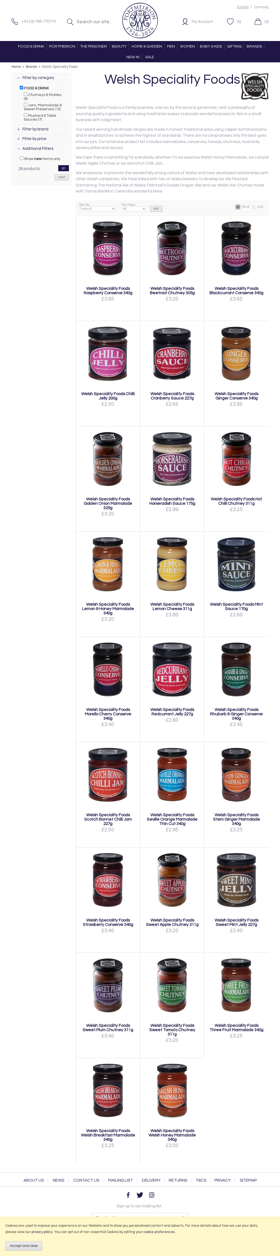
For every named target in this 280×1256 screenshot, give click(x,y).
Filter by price (34, 139)
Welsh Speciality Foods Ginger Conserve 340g (236, 396)
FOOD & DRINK (31, 46)
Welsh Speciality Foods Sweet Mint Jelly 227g (236, 922)
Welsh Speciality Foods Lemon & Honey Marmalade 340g (108, 608)
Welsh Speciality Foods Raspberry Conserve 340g (108, 290)
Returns (178, 1180)
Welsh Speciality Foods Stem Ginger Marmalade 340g (236, 819)
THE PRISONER (93, 46)
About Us (34, 1180)
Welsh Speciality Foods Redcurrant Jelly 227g (172, 711)
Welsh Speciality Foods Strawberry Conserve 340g (108, 922)
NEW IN (132, 57)
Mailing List (120, 1180)
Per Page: (133, 207)
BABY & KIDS (211, 46)
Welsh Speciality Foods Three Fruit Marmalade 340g (236, 1027)
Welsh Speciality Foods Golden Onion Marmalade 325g (108, 503)
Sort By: (97, 207)
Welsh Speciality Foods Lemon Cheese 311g (172, 606)
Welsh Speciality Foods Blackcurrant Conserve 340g (236, 290)
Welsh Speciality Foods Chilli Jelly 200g (108, 396)
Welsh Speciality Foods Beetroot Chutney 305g (172, 290)
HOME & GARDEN (147, 46)
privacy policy (41, 1232)
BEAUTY (119, 46)
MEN (171, 46)
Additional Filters (37, 149)
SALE (149, 57)
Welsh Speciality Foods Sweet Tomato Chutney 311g (172, 1029)
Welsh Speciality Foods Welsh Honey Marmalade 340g (172, 1135)
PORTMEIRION (62, 46)
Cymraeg (261, 7)
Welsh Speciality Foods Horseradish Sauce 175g (172, 501)
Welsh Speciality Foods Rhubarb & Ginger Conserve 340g (236, 714)
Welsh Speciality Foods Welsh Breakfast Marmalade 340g (108, 1135)
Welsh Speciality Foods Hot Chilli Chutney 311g (236, 501)
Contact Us (86, 1180)
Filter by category (38, 78)
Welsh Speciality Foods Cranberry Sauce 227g (172, 396)
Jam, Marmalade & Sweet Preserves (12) (43, 107)
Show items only (40, 158)
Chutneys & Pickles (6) (42, 96)
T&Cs (201, 1180)
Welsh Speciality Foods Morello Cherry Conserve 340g (108, 714)
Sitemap (248, 1180)
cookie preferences (159, 1232)
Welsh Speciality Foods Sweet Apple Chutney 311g (172, 922)
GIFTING (234, 46)
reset (61, 177)
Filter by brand (35, 129)
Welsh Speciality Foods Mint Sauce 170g (236, 606)
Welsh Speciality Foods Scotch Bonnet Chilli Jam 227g (108, 819)
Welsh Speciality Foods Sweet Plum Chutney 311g (108, 1027)
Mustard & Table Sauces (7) (40, 117)
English (243, 7)
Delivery (151, 1180)
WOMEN (187, 46)
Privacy (222, 1180)
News (58, 1180)
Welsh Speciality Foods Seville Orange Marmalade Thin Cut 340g (172, 819)
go (63, 168)
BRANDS (254, 46)
